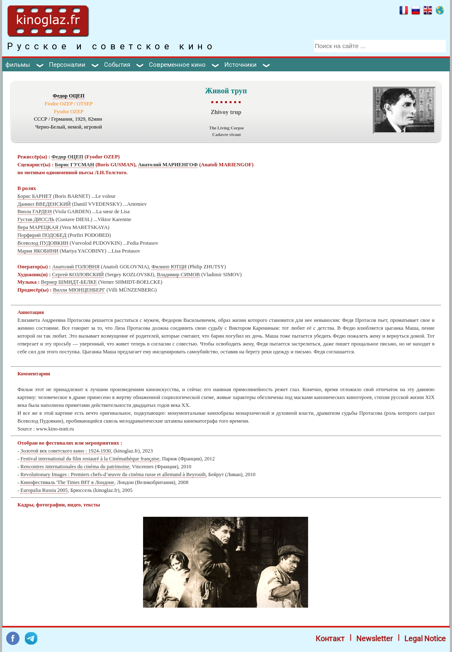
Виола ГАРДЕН (34, 211)
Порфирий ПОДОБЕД (41, 235)
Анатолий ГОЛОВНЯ (76, 267)
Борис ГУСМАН (74, 165)
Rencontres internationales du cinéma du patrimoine (74, 467)
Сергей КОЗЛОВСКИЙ (78, 274)
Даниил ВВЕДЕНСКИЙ (44, 204)
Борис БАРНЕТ (34, 196)
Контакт (330, 638)
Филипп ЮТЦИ (169, 267)
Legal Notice (425, 638)
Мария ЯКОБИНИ (37, 251)
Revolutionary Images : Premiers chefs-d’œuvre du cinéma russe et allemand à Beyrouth (113, 474)
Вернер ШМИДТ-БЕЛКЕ (69, 282)
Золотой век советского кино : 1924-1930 (65, 451)
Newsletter (374, 638)
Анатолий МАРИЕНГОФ (168, 165)
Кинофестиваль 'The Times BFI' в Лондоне (67, 482)
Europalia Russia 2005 (44, 490)
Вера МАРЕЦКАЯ (38, 227)
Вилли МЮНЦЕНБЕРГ (79, 290)
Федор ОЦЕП (69, 96)
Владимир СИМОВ (178, 274)
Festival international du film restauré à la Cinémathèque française (89, 459)
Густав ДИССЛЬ (35, 219)
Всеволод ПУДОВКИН (42, 243)
